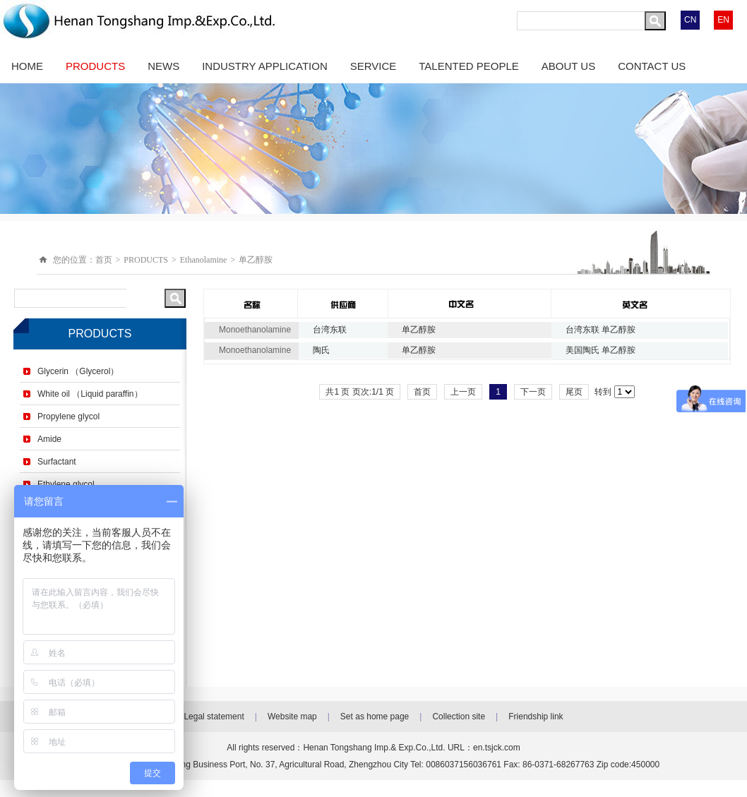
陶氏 (321, 350)
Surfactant (56, 462)
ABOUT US (568, 66)
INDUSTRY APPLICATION (265, 66)
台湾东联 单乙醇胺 (600, 330)
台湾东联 (330, 330)
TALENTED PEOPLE (468, 66)
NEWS (163, 66)
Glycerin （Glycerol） (78, 371)
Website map (292, 716)
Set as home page (374, 716)
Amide (49, 439)
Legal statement (214, 716)
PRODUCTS (95, 66)
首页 (103, 260)
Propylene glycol (68, 416)
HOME (27, 66)
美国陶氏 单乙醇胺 (600, 350)
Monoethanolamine (255, 330)
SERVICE (373, 66)
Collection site (458, 716)
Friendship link (535, 716)
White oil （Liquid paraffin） (90, 394)
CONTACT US (652, 66)
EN (723, 20)
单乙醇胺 (256, 260)
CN (690, 20)
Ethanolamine (203, 260)
